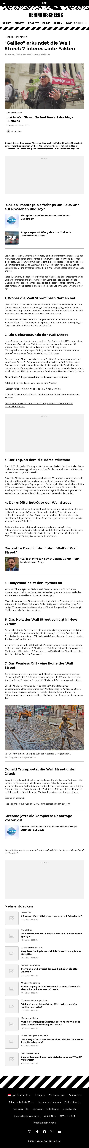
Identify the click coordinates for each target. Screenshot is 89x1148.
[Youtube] (59, 1132)
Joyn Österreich (19, 1095)
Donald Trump (58, 780)
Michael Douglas (50, 592)
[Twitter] (52, 1132)
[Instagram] (30, 1132)
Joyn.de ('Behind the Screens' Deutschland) (63, 850)
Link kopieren (14, 131)
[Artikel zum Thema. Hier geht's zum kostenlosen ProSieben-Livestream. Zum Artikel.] (44, 221)
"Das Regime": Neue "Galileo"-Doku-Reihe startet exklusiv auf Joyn (37, 803)
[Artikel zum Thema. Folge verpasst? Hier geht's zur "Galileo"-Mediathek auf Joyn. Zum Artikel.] (44, 238)
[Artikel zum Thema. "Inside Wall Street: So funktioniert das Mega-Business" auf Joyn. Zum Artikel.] (44, 832)
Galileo (35, 261)
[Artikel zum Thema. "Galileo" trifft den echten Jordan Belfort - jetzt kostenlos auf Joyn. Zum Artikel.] (44, 564)
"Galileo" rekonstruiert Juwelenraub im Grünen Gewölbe (33, 388)
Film (16, 589)
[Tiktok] (37, 1132)
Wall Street (25, 592)
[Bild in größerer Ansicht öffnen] (44, 727)
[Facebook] (44, 1132)
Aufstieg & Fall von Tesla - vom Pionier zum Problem (31, 382)
